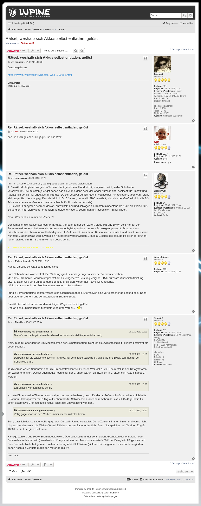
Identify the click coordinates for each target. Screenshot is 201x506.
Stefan (24, 43)
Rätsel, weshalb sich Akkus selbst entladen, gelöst (52, 38)
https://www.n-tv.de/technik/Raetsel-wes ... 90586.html (40, 74)
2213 (165, 154)
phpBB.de (114, 493)
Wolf (31, 43)
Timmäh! (158, 318)
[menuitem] (30, 23)
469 (165, 269)
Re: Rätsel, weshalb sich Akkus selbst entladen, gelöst (48, 127)
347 (165, 203)
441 (165, 330)
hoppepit (158, 74)
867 (165, 86)
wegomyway (160, 191)
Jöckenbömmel (161, 257)
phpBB (90, 489)
